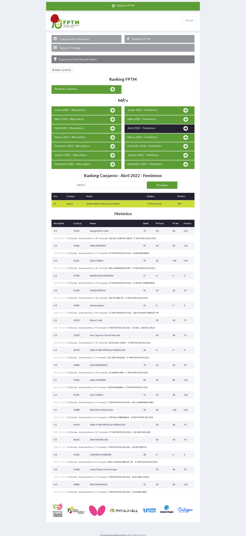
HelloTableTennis (136, 534)
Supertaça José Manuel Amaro (75, 58)
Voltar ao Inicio (61, 68)
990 (179, 202)
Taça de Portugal (67, 47)
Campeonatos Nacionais (71, 39)
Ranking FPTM (138, 39)
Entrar (190, 20)
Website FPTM (123, 6)
